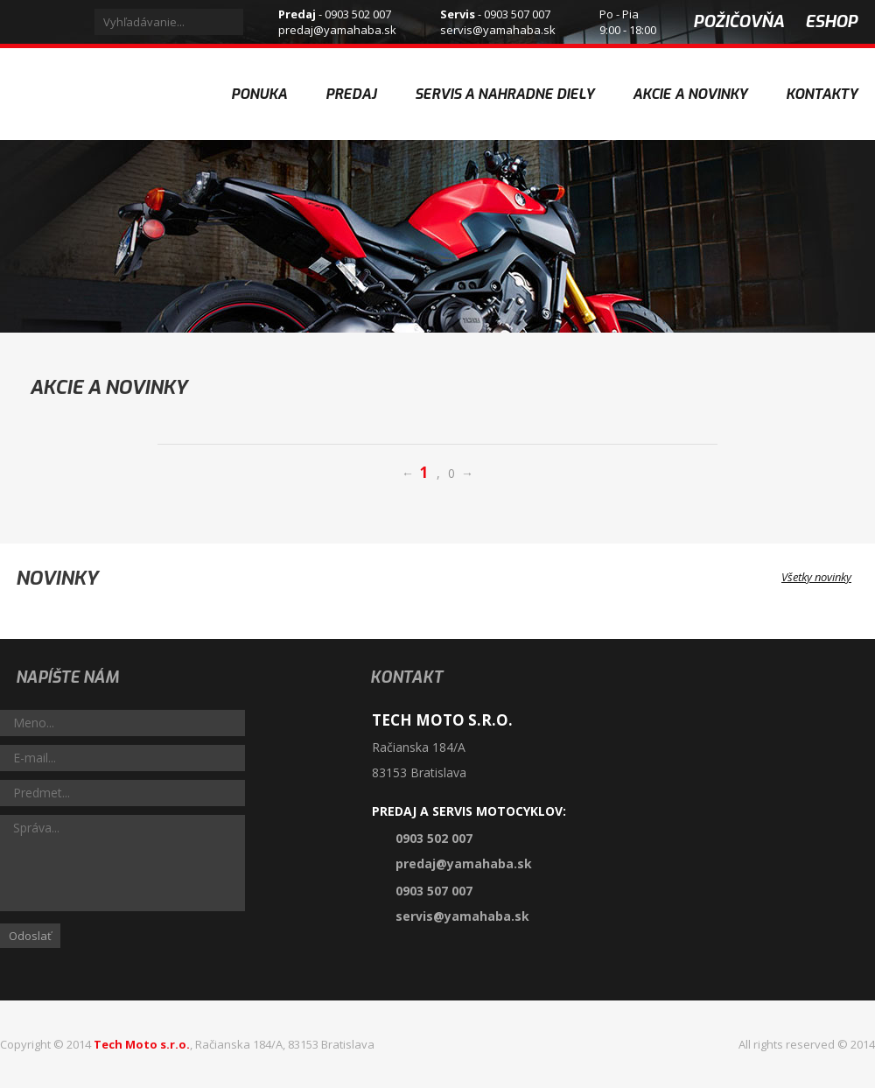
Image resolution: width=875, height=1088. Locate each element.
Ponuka (259, 94)
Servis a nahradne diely (504, 94)
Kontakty (822, 94)
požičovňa (738, 21)
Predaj (351, 94)
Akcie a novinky (690, 75)
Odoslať (30, 936)
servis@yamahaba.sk (498, 30)
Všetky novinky (828, 577)
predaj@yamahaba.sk (337, 30)
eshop (831, 21)
